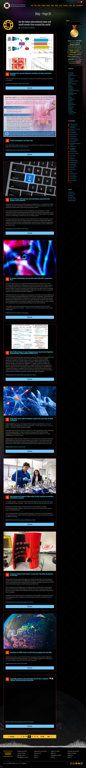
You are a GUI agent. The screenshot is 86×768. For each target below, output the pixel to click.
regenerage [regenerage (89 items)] (78, 58)
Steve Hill (72, 167)
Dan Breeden (11, 722)
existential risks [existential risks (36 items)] (70, 49)
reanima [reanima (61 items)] (73, 58)
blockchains (71, 107)
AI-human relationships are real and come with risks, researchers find (31, 279)
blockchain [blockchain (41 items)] (79, 46)
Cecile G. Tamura (74, 153)
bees (69, 96)
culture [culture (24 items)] (79, 47)
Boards (39, 5)
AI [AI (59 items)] (71, 41)
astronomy (70, 92)
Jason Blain (73, 175)
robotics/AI (20, 84)
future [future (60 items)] (77, 49)
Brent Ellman (73, 169)
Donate (56, 5)
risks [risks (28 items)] (77, 59)
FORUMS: (52, 757)
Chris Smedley (73, 180)
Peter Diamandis (72, 75)
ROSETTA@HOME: (20, 757)
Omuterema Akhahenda (73, 149)
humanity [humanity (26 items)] (81, 51)
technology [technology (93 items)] (78, 61)
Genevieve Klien (74, 124)
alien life (70, 86)
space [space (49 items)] (69, 61)
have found (41, 204)
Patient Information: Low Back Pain (21, 140)
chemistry (19, 520)
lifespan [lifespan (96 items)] (69, 56)
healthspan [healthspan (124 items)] (77, 51)
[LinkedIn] (76, 763)
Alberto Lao (73, 158)
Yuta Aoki (72, 155)
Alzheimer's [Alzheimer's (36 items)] (74, 41)
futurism (18, 663)
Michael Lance (73, 173)
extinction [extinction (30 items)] (74, 49)
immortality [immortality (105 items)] (73, 52)
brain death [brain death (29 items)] (69, 47)
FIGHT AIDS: (19, 755)
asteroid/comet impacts (73, 90)
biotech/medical (20, 150)
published (8, 291)
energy (25, 375)
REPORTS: (35, 755)
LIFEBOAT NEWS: (37, 751)
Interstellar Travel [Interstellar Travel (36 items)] (79, 52)
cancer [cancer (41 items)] (72, 47)
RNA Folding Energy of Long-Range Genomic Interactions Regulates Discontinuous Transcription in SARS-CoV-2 (31, 353)
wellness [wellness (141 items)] (78, 63)
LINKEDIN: (52, 751)
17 (21, 736)
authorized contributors (30, 28)
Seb (71, 171)
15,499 (42, 736)
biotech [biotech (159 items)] (77, 44)
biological (70, 100)
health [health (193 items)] (71, 51)
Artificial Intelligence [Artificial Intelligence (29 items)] (72, 42)
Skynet (69, 82)
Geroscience (71, 192)
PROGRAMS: (70, 755)
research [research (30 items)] (75, 59)
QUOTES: (69, 757)
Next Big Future (71, 197)
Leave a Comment (26, 84)
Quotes (70, 5)
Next (48, 736)
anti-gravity (70, 88)
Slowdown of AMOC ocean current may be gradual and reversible (31, 652)
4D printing (70, 74)
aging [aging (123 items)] (69, 41)
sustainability (26, 520)
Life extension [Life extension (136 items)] (77, 54)
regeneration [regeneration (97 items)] (71, 59)
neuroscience (24, 722)
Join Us (60, 5)
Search (81, 23)
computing (70, 114)
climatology (71, 111)
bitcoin (69, 105)
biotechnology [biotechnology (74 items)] (71, 46)
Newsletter (65, 5)
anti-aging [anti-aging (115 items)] (79, 41)
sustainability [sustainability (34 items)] (73, 61)
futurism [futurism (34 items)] (80, 49)
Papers (52, 5)
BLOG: (35, 753)
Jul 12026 (7, 140)
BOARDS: (69, 753)
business (70, 108)
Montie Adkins (73, 176)
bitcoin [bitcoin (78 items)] (75, 46)
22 (34, 736)
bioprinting (70, 103)
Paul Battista (73, 136)
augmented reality (72, 93)
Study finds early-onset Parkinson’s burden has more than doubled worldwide (31, 419)
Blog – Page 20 (43, 14)
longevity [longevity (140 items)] (74, 56)
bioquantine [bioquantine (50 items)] (78, 42)
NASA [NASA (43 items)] (78, 56)
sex (18, 447)
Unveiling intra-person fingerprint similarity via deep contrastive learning (31, 74)
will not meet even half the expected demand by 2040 (38, 503)
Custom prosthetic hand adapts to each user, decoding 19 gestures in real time (31, 575)
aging (69, 85)
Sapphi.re (24, 763)
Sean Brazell (73, 166)
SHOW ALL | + (70, 182)
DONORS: (52, 753)
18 (23, 736)
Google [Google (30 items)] (68, 51)
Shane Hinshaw (74, 160)
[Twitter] (74, 763)
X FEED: (18, 753)
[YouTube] (79, 763)
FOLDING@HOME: (54, 755)
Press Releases (79, 5)
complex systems (72, 112)
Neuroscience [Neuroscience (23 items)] (80, 56)
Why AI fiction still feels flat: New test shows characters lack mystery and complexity (30, 200)
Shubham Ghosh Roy (12, 150)
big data (70, 97)
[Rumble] (82, 763)
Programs (44, 5)
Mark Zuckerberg (72, 83)
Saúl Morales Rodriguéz (13, 84)
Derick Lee (72, 157)
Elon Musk (70, 79)
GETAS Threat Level (8, 754)
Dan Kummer (73, 146)
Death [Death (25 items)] (81, 47)
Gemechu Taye (73, 138)
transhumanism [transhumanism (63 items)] (72, 63)
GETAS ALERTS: (70, 751)
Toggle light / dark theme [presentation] (81, 2)
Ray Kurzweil (71, 78)
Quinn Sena (73, 131)
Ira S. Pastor (73, 178)
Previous (12, 736)
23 (37, 736)
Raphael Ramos (74, 162)
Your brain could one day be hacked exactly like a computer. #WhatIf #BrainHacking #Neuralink (31, 680)
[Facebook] (71, 763)
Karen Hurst (73, 141)
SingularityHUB (71, 200)
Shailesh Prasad (74, 134)
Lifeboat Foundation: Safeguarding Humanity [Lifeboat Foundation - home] (14, 5)
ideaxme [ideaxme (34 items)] (68, 52)
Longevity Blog (71, 193)
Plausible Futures (72, 198)
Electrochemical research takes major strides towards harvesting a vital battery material (31, 497)
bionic (69, 101)
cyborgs (25, 602)
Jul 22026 (7, 74)
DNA (69, 77)
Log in (22, 28)
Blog (35, 5)
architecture (71, 89)
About (32, 5)
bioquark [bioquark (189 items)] (72, 44)
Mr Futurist (70, 195)
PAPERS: (35, 757)
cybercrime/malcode (18, 722)
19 (26, 736)
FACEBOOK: (19, 751)
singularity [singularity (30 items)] (80, 59)
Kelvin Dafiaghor (74, 140)
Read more (29, 88)
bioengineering (71, 99)
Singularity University (73, 81)
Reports (48, 5)
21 (32, 736)
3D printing (70, 72)
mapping (27, 375)
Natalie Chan (73, 164)
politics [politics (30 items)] (70, 58)
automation (71, 94)
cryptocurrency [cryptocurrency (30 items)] (76, 47)
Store (74, 5)
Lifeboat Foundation (11, 763)
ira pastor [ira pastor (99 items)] (70, 54)
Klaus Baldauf (73, 151)
